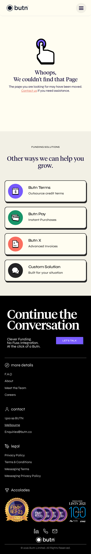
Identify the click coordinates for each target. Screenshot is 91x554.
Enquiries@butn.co (18, 432)
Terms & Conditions (18, 462)
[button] (81, 8)
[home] (17, 8)
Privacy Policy (15, 455)
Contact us (29, 91)
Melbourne (12, 425)
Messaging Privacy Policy (23, 476)
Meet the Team (15, 388)
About (9, 381)
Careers (10, 395)
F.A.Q (8, 374)
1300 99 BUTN (14, 418)
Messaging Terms (17, 469)
